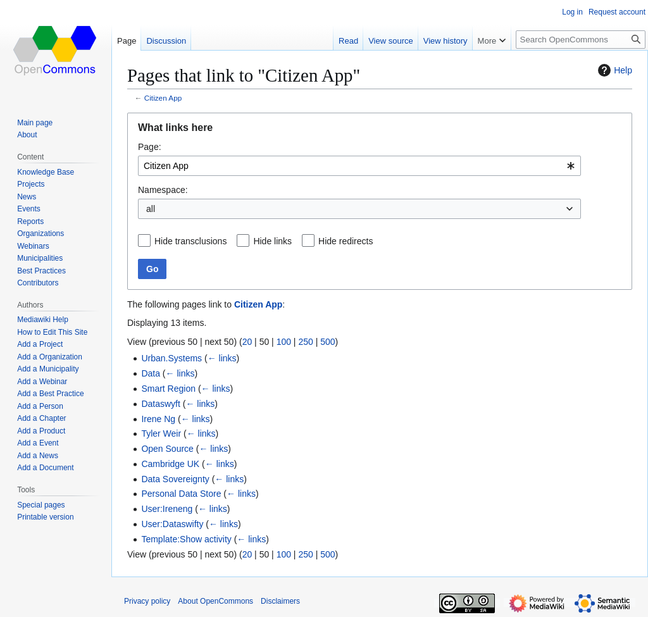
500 (327, 342)
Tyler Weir (161, 433)
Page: (149, 147)
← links (222, 358)
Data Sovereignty (175, 479)
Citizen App (163, 98)
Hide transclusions (190, 241)
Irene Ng (158, 419)
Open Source (167, 449)
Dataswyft (160, 404)
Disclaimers (280, 601)
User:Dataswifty (172, 524)
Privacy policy (147, 601)
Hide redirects (345, 241)
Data (150, 373)
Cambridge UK (170, 464)
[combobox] (359, 166)
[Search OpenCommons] (580, 39)
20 (247, 342)
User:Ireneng (166, 509)
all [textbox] (150, 209)
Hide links (272, 241)
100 (284, 342)
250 (305, 342)
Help (613, 70)
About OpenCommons (215, 601)
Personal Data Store (181, 494)
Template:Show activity (186, 539)
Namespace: (163, 190)
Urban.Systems (171, 358)
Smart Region (168, 388)
